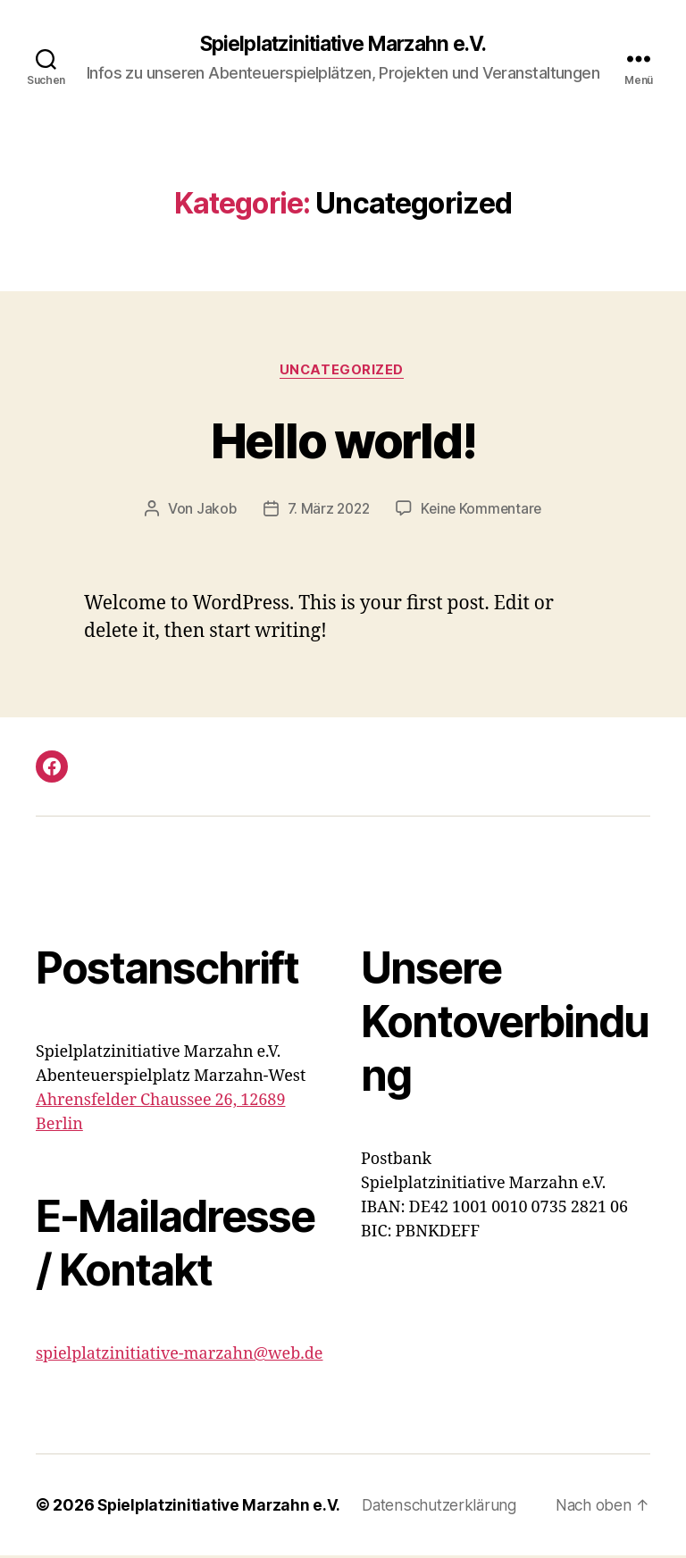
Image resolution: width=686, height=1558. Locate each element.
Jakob (212, 511)
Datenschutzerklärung (446, 1507)
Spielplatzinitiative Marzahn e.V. (342, 44)
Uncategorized (343, 372)
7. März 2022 (327, 511)
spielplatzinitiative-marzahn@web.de (179, 1356)
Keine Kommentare (484, 511)
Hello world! (343, 440)
